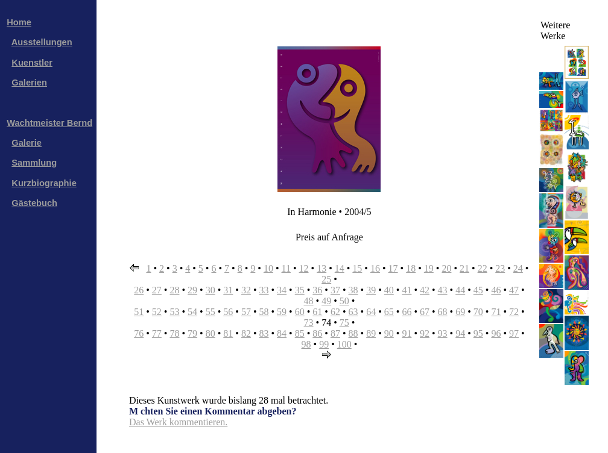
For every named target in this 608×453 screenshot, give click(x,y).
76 (139, 333)
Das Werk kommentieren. (178, 422)
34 (282, 290)
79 (192, 333)
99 (324, 344)
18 (411, 268)
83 (264, 333)
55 (210, 312)
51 (139, 312)
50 (344, 301)
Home (19, 22)
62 (335, 312)
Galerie (26, 143)
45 (478, 290)
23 (500, 268)
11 (286, 268)
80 (210, 333)
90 (389, 333)
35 (300, 290)
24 (518, 268)
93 (443, 333)
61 (317, 312)
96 (496, 333)
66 (406, 312)
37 (335, 290)
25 (326, 279)
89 (371, 333)
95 (478, 333)
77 (157, 333)
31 (228, 290)
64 (371, 312)
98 (306, 344)
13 (321, 268)
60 (300, 312)
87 (335, 333)
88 (353, 333)
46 (496, 290)
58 (264, 312)
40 (389, 290)
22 (482, 268)
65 (389, 312)
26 (139, 290)
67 (424, 312)
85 (300, 333)
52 (157, 312)
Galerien (29, 82)
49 (326, 301)
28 (174, 290)
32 (246, 290)
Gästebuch (34, 203)
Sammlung (34, 162)
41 (406, 290)
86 (317, 333)
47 (514, 290)
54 (192, 312)
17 (393, 268)
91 (406, 333)
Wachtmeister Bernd (49, 123)
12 (304, 268)
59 (282, 312)
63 (353, 312)
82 (246, 333)
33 (264, 290)
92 (424, 333)
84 (282, 333)
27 (157, 290)
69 (460, 312)
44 (460, 290)
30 (210, 290)
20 (446, 268)
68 (443, 312)
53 (174, 312)
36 (317, 290)
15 (357, 268)
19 (429, 268)
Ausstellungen (41, 42)
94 (460, 333)
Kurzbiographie (43, 183)
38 (353, 290)
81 (228, 333)
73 (309, 322)
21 (464, 268)
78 (174, 333)
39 (371, 290)
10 (268, 268)
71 (496, 312)
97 (514, 333)
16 (375, 268)
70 (478, 312)
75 (344, 322)
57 (246, 312)
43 (443, 290)
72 (514, 312)
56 (228, 312)
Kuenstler (31, 62)
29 (192, 290)
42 (424, 290)
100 (344, 344)
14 (339, 268)
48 (309, 301)
